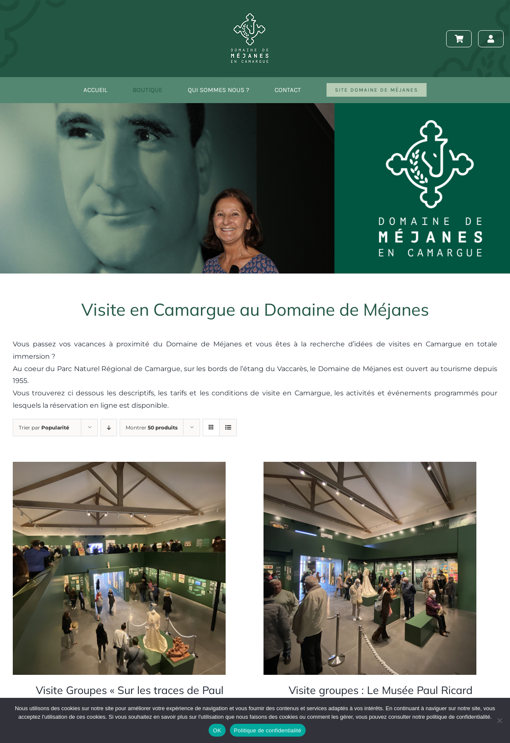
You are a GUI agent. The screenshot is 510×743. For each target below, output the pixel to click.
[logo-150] (250, 7)
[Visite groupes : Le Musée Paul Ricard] (370, 468)
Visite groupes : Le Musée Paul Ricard (381, 690)
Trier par (44, 427)
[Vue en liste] (228, 427)
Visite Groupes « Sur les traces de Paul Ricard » (129, 697)
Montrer (152, 427)
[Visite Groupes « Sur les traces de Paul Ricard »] (119, 468)
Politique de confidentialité (267, 730)
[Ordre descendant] (108, 427)
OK (217, 730)
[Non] (499, 720)
